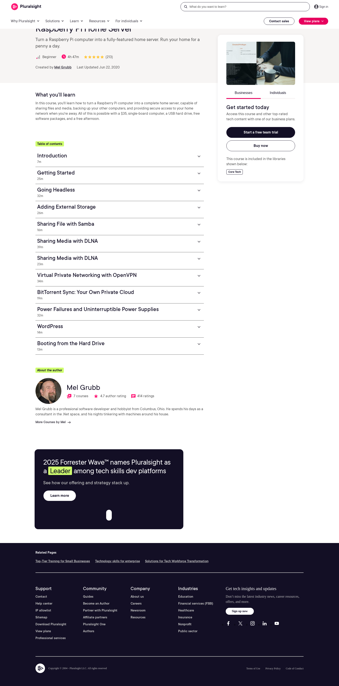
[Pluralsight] (26, 7)
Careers (136, 603)
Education (185, 596)
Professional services (50, 638)
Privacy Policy (273, 668)
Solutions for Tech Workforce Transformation (176, 561)
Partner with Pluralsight (100, 610)
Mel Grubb (63, 67)
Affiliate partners (95, 617)
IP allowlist (43, 610)
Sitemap (41, 617)
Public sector (187, 631)
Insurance (185, 617)
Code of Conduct (295, 668)
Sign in (323, 6)
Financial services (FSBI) (195, 603)
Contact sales (279, 21)
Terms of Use (253, 668)
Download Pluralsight (50, 624)
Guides (88, 596)
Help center (43, 603)
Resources (138, 617)
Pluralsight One (94, 624)
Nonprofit (185, 624)
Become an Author (96, 603)
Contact (41, 596)
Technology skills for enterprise (117, 561)
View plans (43, 631)
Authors (88, 631)
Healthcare (186, 610)
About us (137, 596)
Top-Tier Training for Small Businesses (62, 561)
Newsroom (138, 610)
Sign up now (240, 611)
